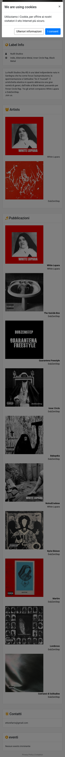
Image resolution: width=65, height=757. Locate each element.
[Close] (59, 6)
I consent (52, 31)
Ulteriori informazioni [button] (29, 31)
